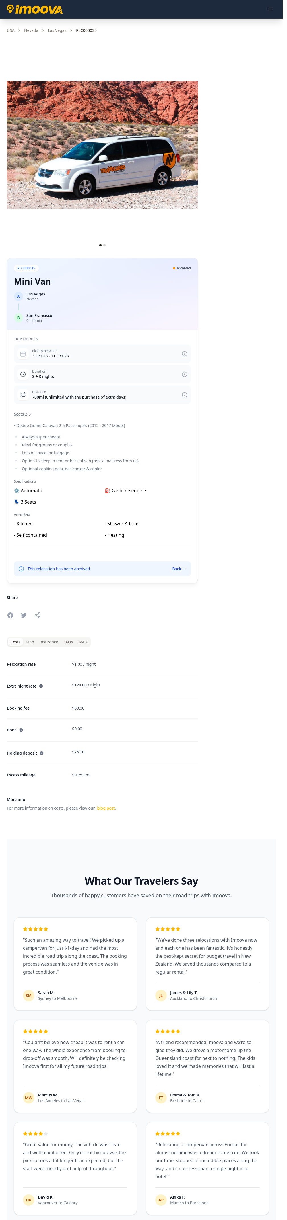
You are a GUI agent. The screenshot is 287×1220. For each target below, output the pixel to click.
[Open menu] (270, 9)
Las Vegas (57, 30)
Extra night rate (25, 686)
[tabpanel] (102, 733)
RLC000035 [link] (86, 30)
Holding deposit (25, 753)
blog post (106, 808)
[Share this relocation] (37, 615)
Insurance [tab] (48, 642)
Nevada (31, 30)
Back (179, 568)
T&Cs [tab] (83, 642)
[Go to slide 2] (104, 245)
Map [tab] (30, 642)
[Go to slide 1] (100, 245)
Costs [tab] (15, 642)
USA (11, 30)
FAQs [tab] (68, 642)
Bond (15, 730)
